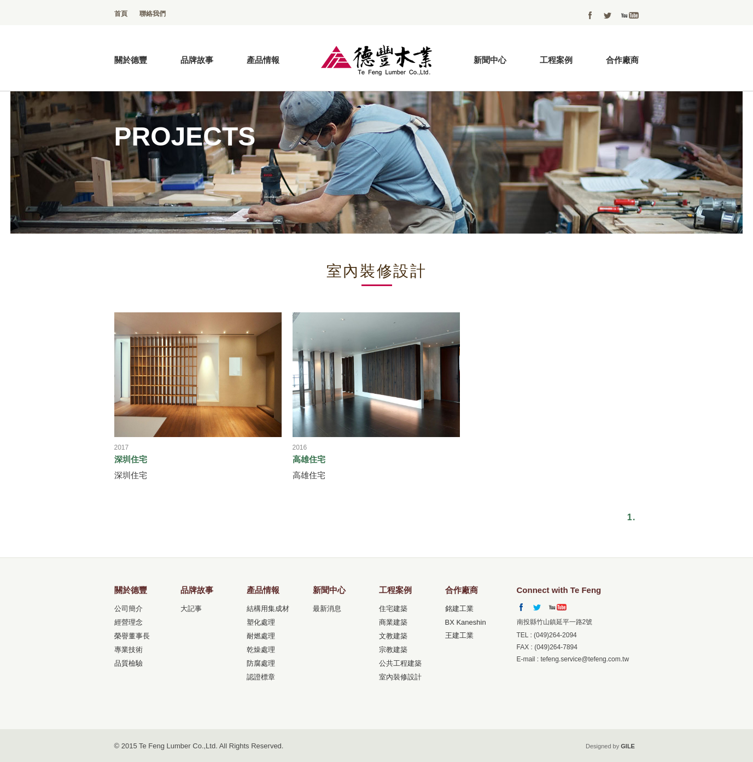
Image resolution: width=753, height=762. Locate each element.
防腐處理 (261, 663)
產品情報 (263, 60)
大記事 (191, 608)
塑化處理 (261, 622)
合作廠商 (622, 60)
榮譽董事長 (132, 636)
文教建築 (393, 636)
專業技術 (128, 649)
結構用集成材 (268, 608)
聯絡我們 (152, 14)
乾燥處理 (261, 649)
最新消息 (327, 608)
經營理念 (128, 622)
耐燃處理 (261, 636)
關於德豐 (130, 60)
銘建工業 (459, 608)
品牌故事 (196, 60)
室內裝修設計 (400, 677)
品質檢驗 (128, 663)
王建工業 (459, 635)
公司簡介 (128, 608)
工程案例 (556, 60)
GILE (628, 746)
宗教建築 (393, 649)
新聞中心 (490, 60)
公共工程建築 (400, 663)
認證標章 (261, 677)
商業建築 (393, 622)
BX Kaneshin (465, 622)
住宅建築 (393, 608)
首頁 (120, 14)
